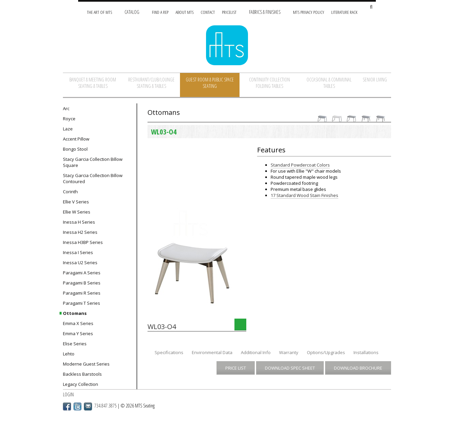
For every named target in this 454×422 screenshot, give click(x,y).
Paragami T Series (81, 303)
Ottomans (75, 313)
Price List (235, 368)
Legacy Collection (80, 384)
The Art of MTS (99, 12)
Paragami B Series (81, 283)
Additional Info (256, 352)
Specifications (169, 352)
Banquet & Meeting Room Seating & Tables (92, 82)
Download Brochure (358, 368)
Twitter (77, 406)
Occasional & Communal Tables (329, 82)
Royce (69, 119)
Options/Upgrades (326, 352)
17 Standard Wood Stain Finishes (304, 195)
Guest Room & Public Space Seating (210, 82)
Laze (68, 129)
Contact (208, 12)
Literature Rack (344, 12)
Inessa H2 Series (80, 232)
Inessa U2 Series (80, 262)
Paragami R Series (81, 293)
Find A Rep (160, 12)
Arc (66, 108)
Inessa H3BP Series (83, 242)
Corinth (70, 192)
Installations (366, 352)
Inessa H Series (79, 222)
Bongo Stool (75, 149)
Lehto (68, 354)
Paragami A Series (81, 273)
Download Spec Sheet (290, 368)
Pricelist (229, 12)
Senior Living (375, 79)
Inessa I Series (78, 252)
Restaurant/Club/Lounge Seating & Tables (151, 82)
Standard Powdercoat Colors (300, 165)
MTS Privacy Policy (308, 12)
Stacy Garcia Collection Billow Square (92, 162)
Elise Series (75, 344)
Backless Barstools (82, 374)
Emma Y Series (78, 333)
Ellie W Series (76, 212)
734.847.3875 (105, 405)
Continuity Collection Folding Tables (269, 82)
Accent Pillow (76, 139)
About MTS (185, 12)
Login (68, 394)
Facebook (67, 406)
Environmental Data (212, 352)
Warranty (288, 352)
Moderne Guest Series (86, 364)
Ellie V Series (76, 202)
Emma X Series (78, 323)
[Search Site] (371, 7)
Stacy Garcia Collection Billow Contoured (92, 178)
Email (88, 406)
